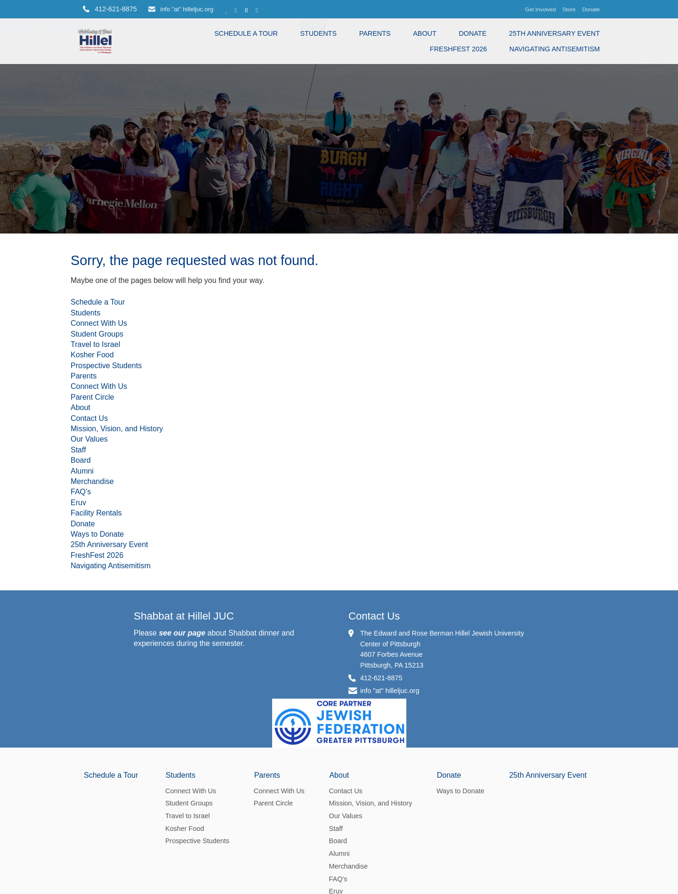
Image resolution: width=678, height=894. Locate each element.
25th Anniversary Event (554, 33)
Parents (375, 33)
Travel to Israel (95, 379)
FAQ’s (81, 527)
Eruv (78, 537)
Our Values (89, 474)
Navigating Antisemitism (554, 49)
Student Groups (97, 368)
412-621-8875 (381, 712)
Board (81, 495)
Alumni (82, 505)
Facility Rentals (96, 548)
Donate (591, 9)
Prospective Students (106, 400)
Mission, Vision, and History (117, 463)
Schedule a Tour (246, 33)
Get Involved (540, 9)
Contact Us (89, 453)
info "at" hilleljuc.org (180, 9)
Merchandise (92, 516)
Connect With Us (99, 358)
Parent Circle (92, 432)
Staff (78, 484)
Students (318, 33)
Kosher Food (92, 390)
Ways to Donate (97, 569)
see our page (182, 667)
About (424, 33)
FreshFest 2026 (458, 49)
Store (569, 9)
